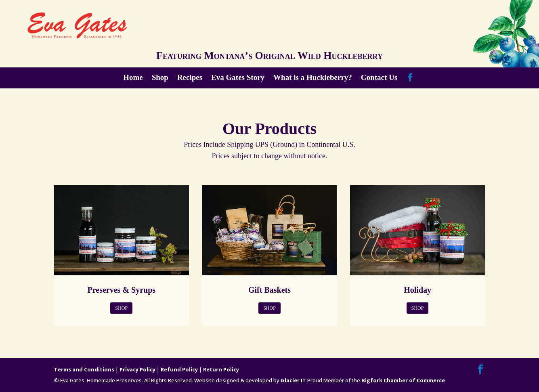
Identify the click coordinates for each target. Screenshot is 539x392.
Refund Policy (179, 369)
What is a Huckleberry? (312, 78)
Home (133, 78)
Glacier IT (293, 380)
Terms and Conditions (84, 369)
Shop (160, 78)
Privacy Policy (137, 369)
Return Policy (221, 369)
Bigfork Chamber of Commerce (403, 380)
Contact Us (379, 78)
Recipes (189, 78)
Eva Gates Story (237, 78)
